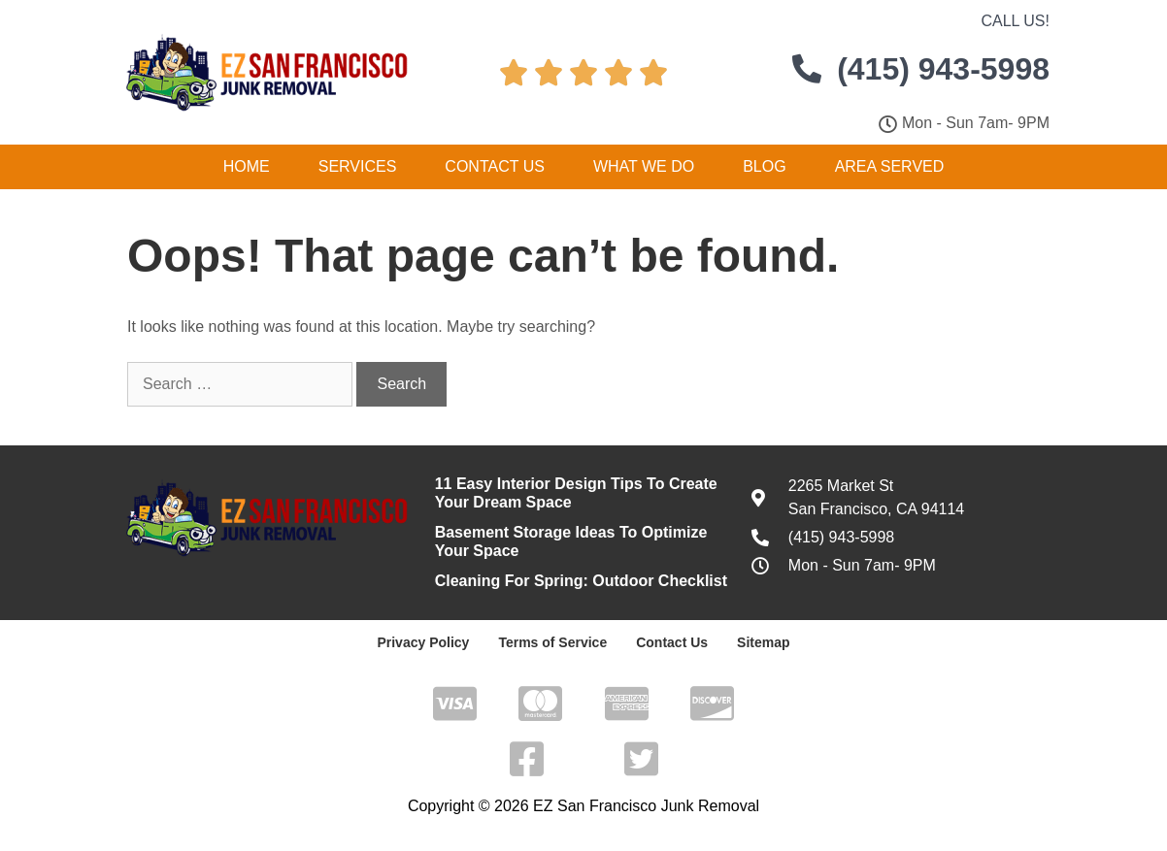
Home (246, 166)
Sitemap (763, 642)
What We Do (643, 166)
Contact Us (495, 166)
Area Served (890, 166)
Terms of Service (552, 642)
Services (357, 166)
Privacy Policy (423, 642)
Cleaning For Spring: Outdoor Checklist (581, 581)
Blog (764, 166)
